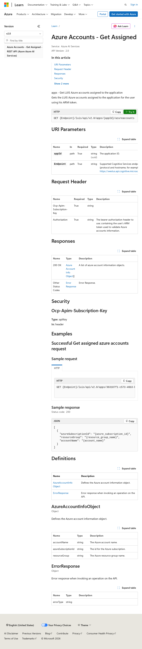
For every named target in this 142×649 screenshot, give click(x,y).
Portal (103, 14)
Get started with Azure (123, 14)
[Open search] (125, 5)
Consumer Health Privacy (100, 633)
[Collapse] (38, 26)
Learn (54, 26)
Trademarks (28, 638)
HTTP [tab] (57, 368)
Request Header (62, 69)
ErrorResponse (60, 493)
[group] (94, 159)
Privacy (76, 633)
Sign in (134, 4)
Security (58, 78)
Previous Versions (31, 633)
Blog (47, 633)
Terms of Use (11, 638)
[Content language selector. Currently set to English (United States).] (20, 625)
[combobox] (23, 33)
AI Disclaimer (11, 633)
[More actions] (135, 26)
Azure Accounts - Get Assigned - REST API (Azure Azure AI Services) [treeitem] (24, 51)
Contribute (62, 633)
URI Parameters (62, 64)
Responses (59, 73)
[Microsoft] (6, 4)
